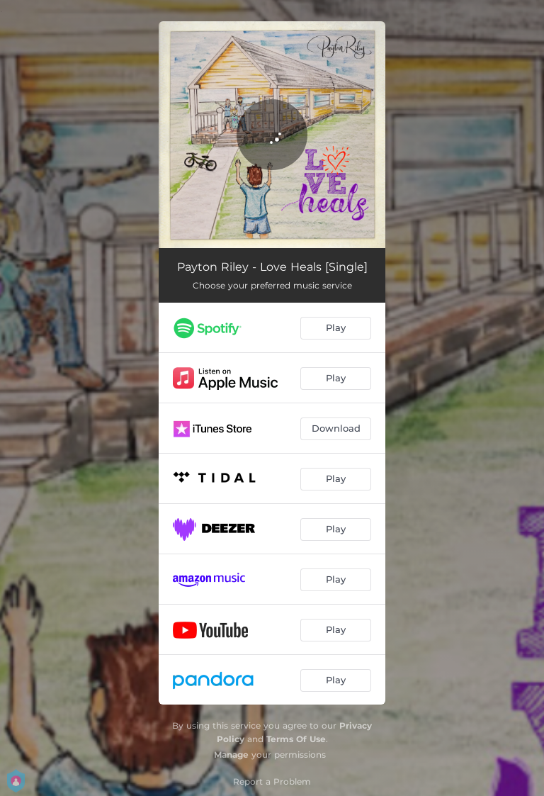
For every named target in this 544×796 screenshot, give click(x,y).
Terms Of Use (296, 739)
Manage (231, 754)
